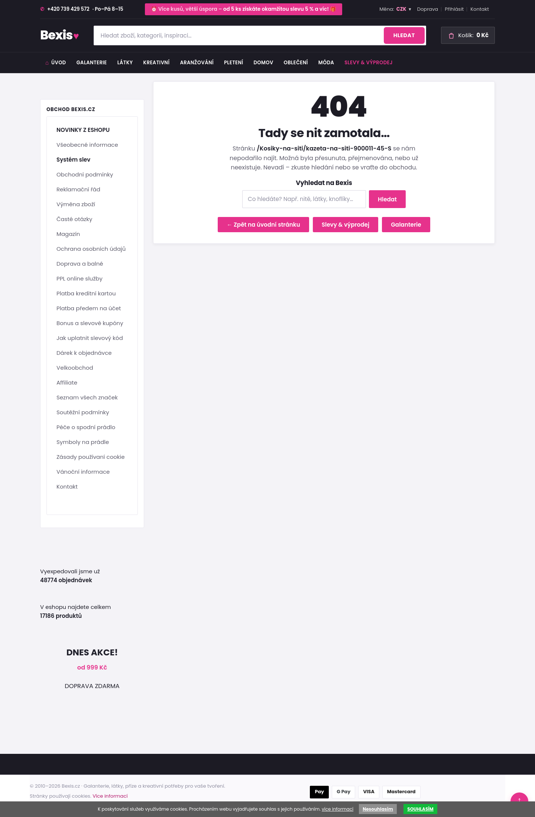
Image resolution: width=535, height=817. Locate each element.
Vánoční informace (83, 472)
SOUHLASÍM (420, 809)
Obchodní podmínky (84, 174)
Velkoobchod (74, 368)
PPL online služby (79, 278)
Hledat (404, 35)
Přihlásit (454, 9)
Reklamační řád (78, 189)
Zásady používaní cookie (90, 457)
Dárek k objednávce (84, 353)
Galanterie (406, 224)
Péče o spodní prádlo (85, 427)
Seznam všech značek (87, 397)
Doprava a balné (79, 264)
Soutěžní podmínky (82, 412)
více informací (337, 809)
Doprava (427, 9)
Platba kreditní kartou (86, 293)
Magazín (68, 234)
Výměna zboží (75, 204)
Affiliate (66, 382)
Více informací (110, 796)
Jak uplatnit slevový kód (89, 338)
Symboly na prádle (82, 442)
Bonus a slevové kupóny (89, 323)
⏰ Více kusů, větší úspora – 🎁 (244, 9)
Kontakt (479, 9)
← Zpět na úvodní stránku (263, 224)
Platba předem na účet (88, 308)
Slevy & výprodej (368, 62)
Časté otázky (74, 219)
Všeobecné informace (87, 145)
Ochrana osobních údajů (91, 249)
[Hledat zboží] (260, 35)
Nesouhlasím (378, 809)
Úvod (55, 62)
